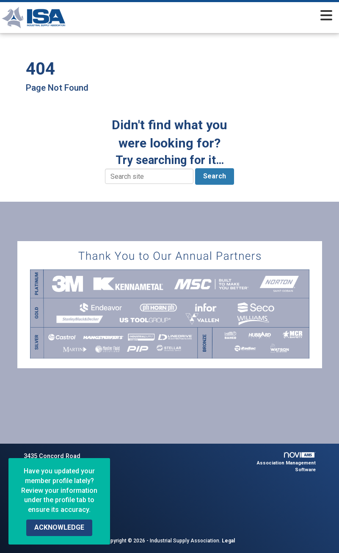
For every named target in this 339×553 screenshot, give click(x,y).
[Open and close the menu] (216, 16)
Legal (228, 541)
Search (214, 176)
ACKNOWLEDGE (59, 527)
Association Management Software (286, 462)
